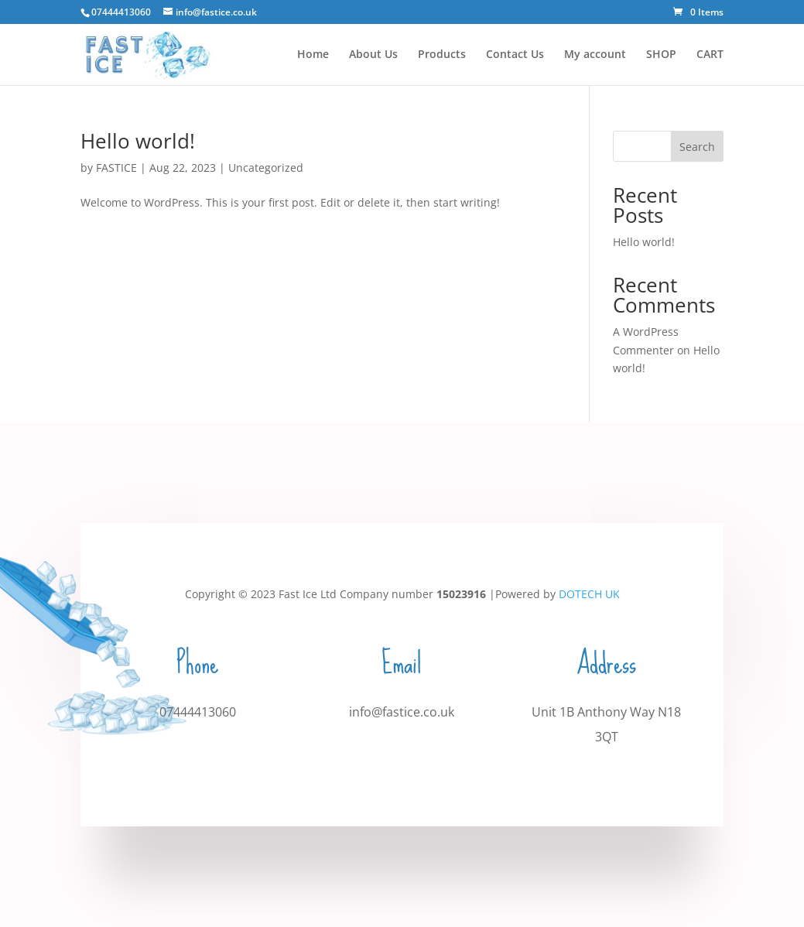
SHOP (661, 55)
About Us (373, 55)
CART (710, 55)
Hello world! (137, 141)
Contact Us (515, 55)
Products (442, 55)
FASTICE (116, 167)
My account (595, 55)
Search (697, 146)
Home (313, 55)
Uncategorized (265, 167)
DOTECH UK (589, 594)
